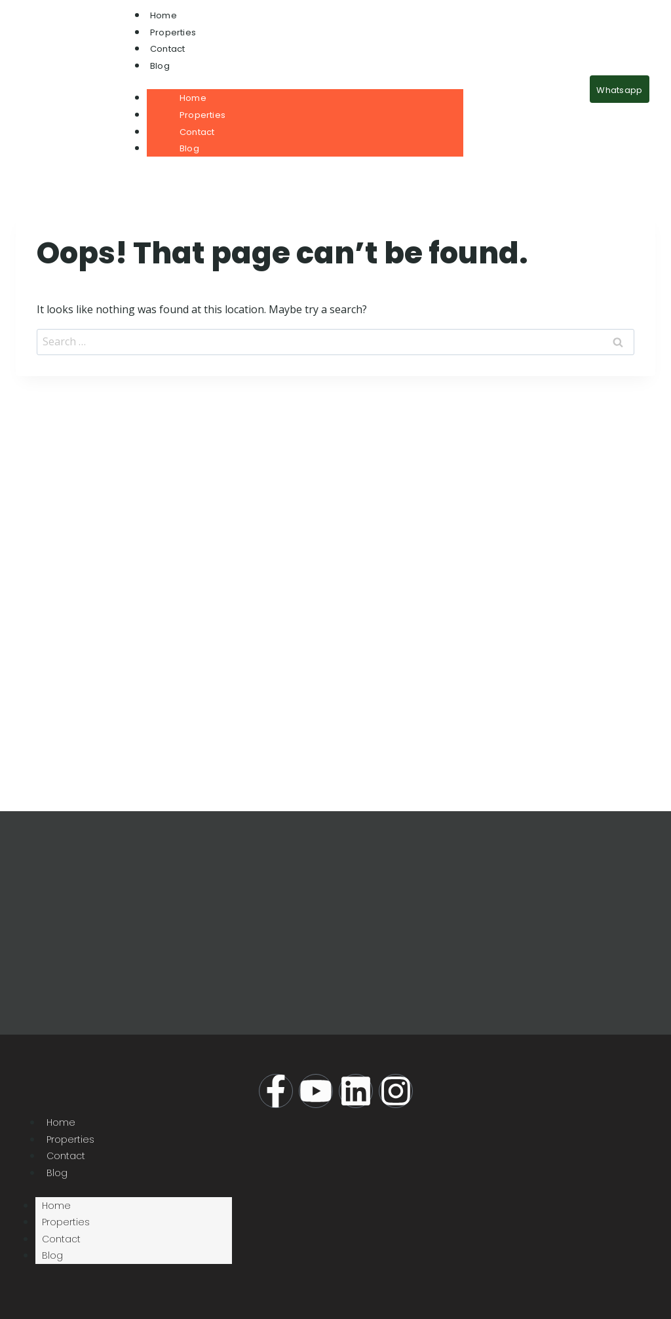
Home (163, 15)
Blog (160, 66)
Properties (173, 32)
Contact (167, 49)
